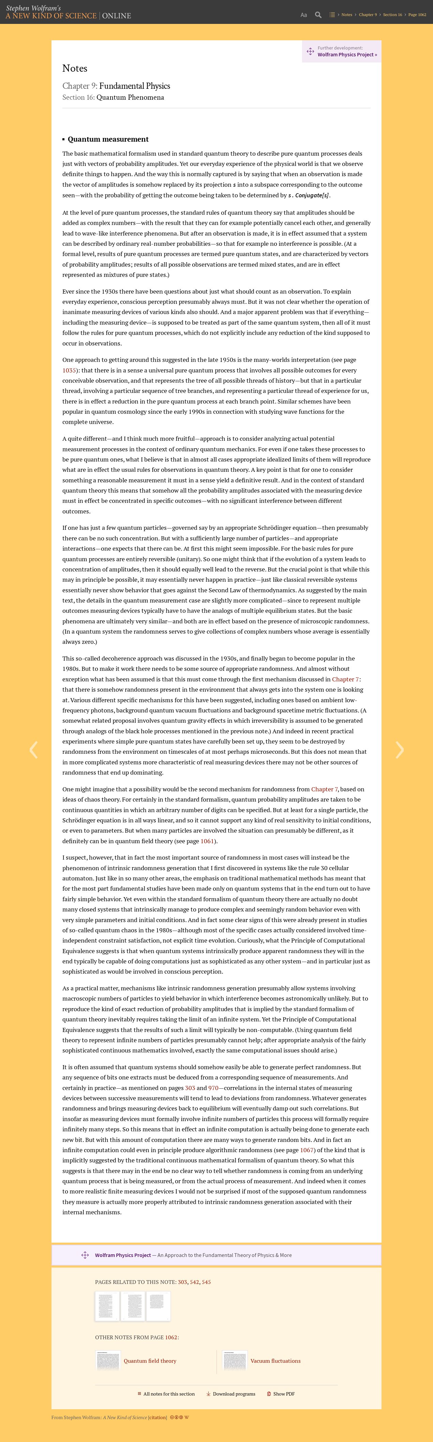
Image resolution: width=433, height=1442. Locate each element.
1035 (69, 370)
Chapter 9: (116, 86)
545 (206, 1282)
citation (157, 1417)
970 (213, 1088)
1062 (171, 1337)
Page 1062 (417, 14)
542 (194, 1282)
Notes (347, 14)
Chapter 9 (368, 14)
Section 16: (113, 97)
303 (190, 1088)
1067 (307, 1150)
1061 (207, 841)
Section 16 (392, 14)
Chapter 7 (345, 679)
